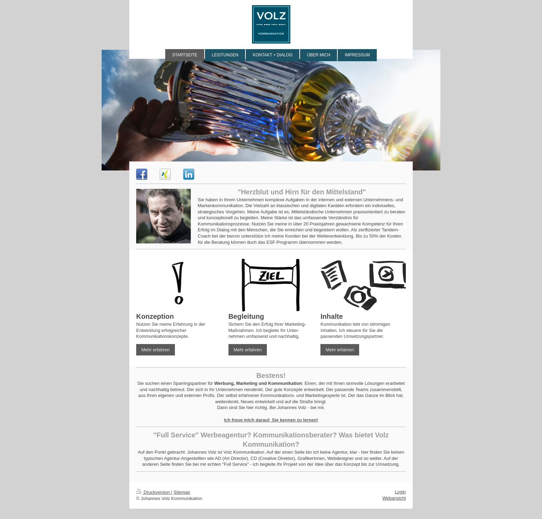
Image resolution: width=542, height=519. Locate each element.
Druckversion (153, 492)
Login (400, 491)
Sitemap (182, 492)
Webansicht (394, 498)
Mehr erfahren (155, 349)
